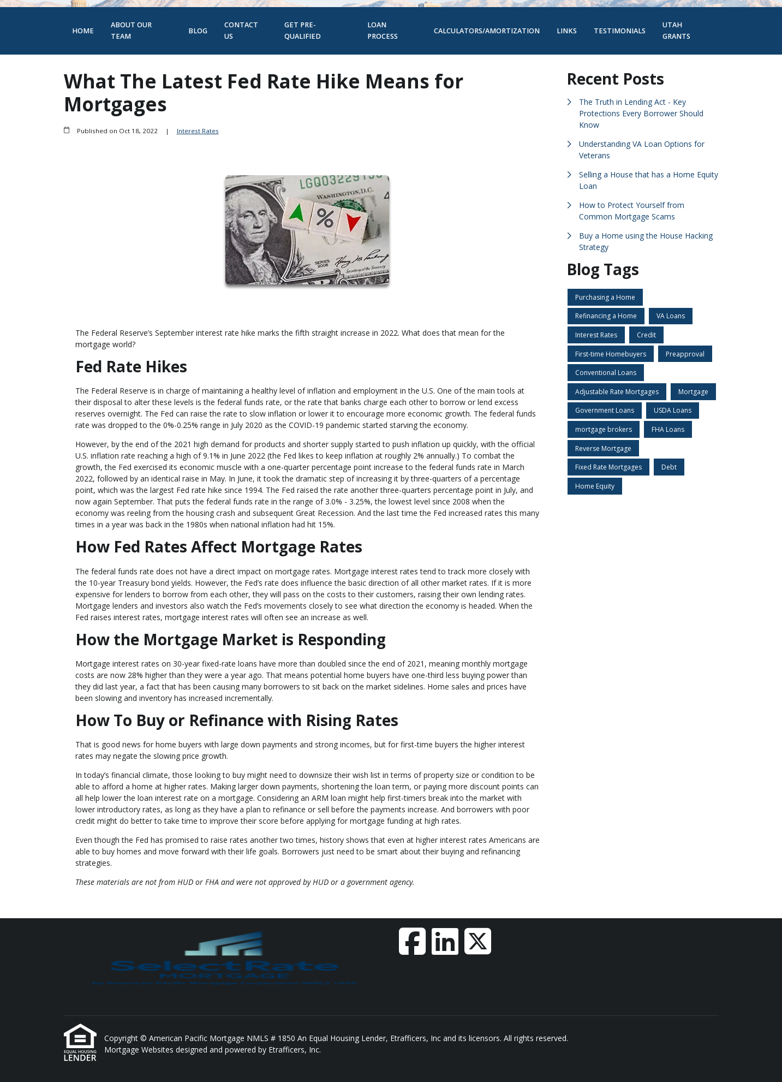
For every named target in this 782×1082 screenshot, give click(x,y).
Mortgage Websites (140, 1049)
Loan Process (382, 30)
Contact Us (241, 30)
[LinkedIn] (445, 941)
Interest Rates (198, 131)
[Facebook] (412, 941)
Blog (197, 30)
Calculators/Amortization (487, 30)
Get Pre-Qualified (302, 30)
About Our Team (131, 30)
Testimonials (620, 30)
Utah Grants (676, 30)
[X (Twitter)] (477, 941)
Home (83, 30)
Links (567, 30)
